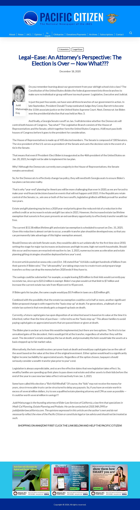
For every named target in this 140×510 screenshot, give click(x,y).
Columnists (64, 49)
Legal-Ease (77, 49)
